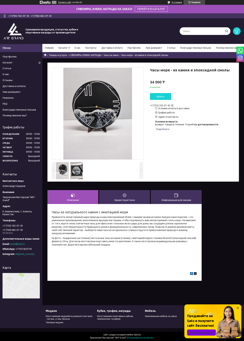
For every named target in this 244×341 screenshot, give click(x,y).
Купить (161, 96)
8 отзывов (177, 2)
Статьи (171, 47)
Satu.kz (137, 335)
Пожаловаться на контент (141, 338)
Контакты (91, 47)
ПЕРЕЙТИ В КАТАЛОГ (151, 9)
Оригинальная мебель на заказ (161, 316)
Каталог (63, 47)
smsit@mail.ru (17, 244)
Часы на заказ (111, 55)
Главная (49, 47)
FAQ (5, 103)
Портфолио (134, 47)
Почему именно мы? (227, 47)
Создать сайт (65, 2)
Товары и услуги (58, 55)
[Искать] (226, 31)
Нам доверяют (154, 47)
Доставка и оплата (112, 47)
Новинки (8, 97)
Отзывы (8, 80)
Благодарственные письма (195, 47)
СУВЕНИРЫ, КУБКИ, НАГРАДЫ (85, 55)
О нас (77, 47)
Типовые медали (54, 322)
